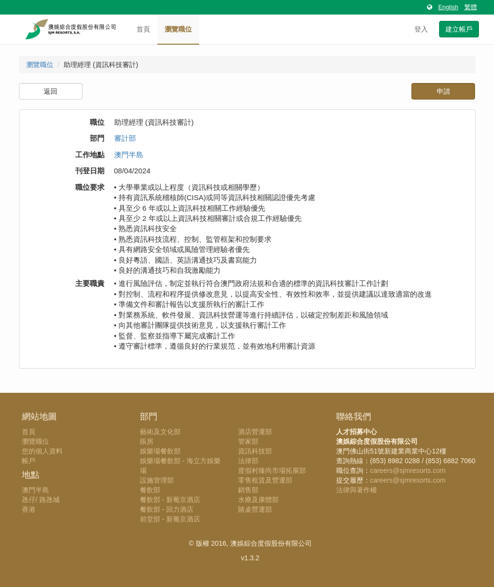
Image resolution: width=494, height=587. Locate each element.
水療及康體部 (258, 499)
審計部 (125, 138)
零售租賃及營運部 (265, 480)
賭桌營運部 (255, 509)
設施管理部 (157, 480)
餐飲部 (150, 490)
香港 (28, 509)
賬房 (146, 441)
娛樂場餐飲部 (160, 451)
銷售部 (248, 490)
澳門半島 (128, 155)
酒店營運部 (255, 432)
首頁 (143, 29)
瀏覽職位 (178, 29)
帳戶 (28, 461)
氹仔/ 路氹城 (41, 499)
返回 (50, 91)
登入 (421, 29)
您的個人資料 (42, 451)
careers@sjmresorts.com (408, 470)
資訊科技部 (255, 451)
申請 (443, 91)
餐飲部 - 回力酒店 (166, 509)
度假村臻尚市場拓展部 (272, 470)
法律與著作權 (356, 490)
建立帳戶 (459, 29)
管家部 (248, 441)
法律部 (248, 461)
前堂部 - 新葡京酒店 (170, 519)
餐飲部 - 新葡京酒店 (170, 499)
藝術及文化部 (160, 432)
